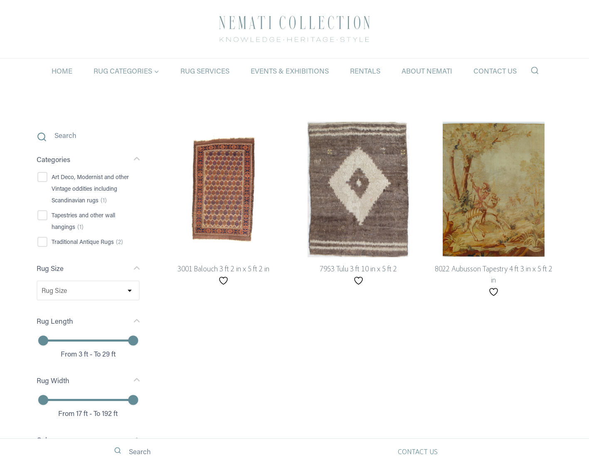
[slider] (43, 341)
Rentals (365, 70)
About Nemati (427, 70)
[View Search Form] (534, 71)
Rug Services (204, 70)
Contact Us (495, 70)
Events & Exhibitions (290, 70)
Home (62, 70)
